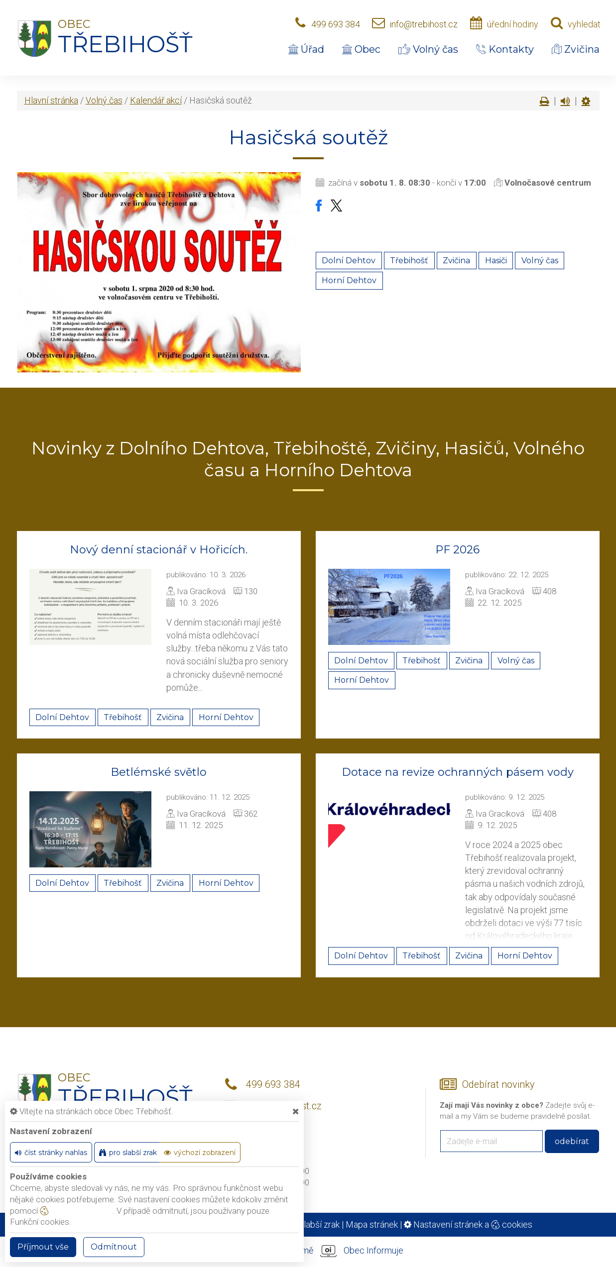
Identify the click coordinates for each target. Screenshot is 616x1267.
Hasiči (496, 260)
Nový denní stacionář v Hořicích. (158, 549)
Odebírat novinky (498, 1084)
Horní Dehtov (349, 280)
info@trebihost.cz (423, 24)
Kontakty (505, 49)
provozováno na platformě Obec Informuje (308, 1251)
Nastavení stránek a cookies (468, 1224)
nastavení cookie (76, 1211)
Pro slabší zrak (311, 1224)
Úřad (306, 49)
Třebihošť (409, 260)
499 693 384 (335, 24)
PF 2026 (457, 549)
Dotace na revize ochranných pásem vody (458, 772)
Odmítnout (114, 1247)
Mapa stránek (372, 1224)
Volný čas (428, 49)
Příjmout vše (43, 1247)
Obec (361, 49)
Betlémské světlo (159, 772)
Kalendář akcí (156, 100)
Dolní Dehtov (348, 260)
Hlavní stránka (51, 100)
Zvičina (576, 49)
